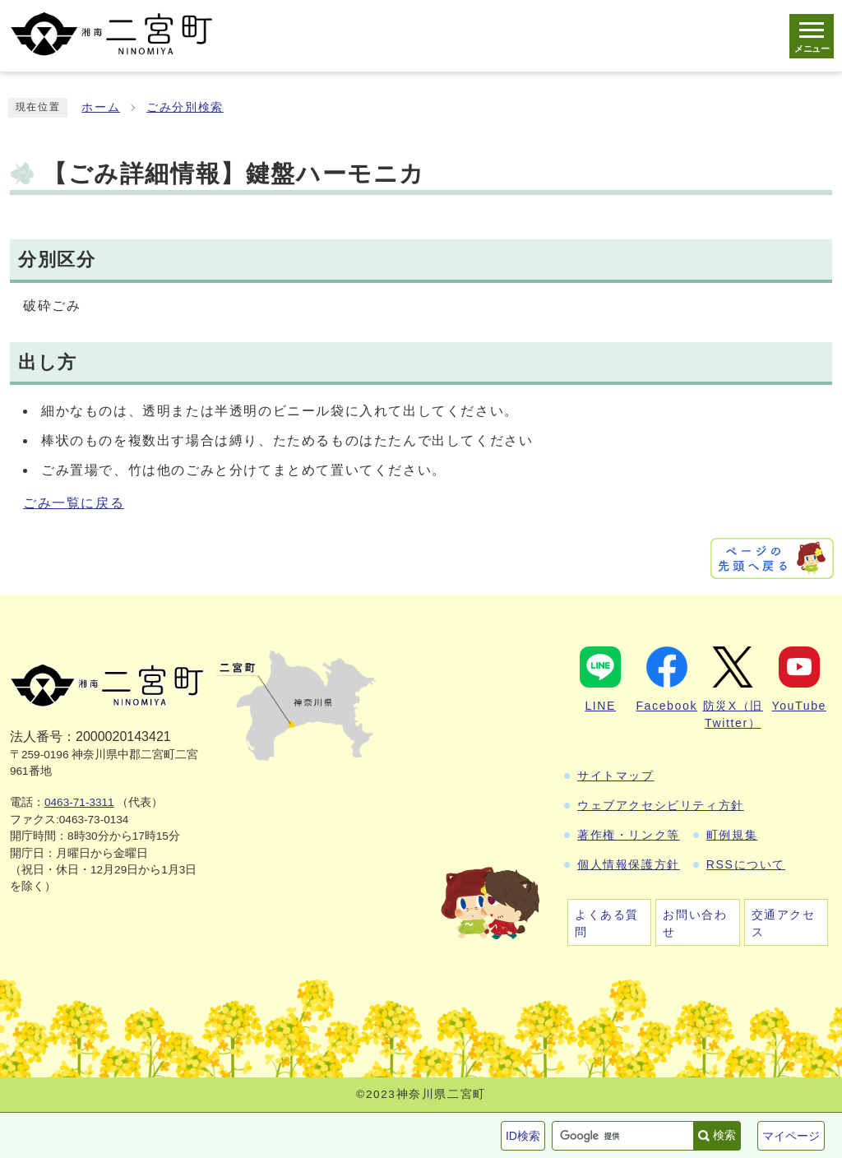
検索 (724, 1135)
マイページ (791, 1135)
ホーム (100, 107)
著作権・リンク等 (628, 834)
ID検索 (523, 1135)
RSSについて (745, 864)
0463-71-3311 (79, 802)
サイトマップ (616, 775)
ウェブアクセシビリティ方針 (660, 805)
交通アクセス (784, 923)
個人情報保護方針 (628, 864)
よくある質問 (607, 923)
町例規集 (731, 834)
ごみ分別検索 (185, 107)
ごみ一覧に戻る (73, 503)
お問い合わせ (695, 923)
